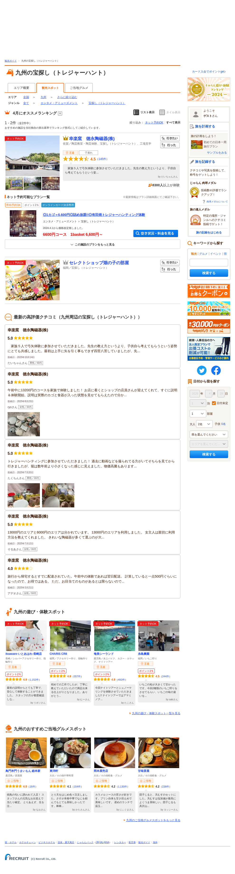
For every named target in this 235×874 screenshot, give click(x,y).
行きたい (170, 138)
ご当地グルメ (79, 88)
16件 (32, 786)
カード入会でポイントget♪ (209, 71)
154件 (77, 786)
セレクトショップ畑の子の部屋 (99, 262)
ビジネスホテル (46, 842)
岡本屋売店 (101, 771)
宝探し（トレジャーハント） (107, 103)
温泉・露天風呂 (66, 842)
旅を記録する (205, 162)
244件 (165, 676)
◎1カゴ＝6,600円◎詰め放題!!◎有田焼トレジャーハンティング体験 (94, 215)
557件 (77, 676)
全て (26, 103)
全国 (26, 97)
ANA (106, 842)
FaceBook (216, 370)
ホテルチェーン (27, 842)
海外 (155, 842)
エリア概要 (21, 88)
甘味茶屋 (143, 771)
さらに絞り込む (67, 97)
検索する (209, 273)
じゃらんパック (85, 842)
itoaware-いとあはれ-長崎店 (23, 654)
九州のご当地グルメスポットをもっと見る (153, 820)
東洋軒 (54, 771)
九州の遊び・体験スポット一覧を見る (156, 713)
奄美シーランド (104, 654)
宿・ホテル (11, 842)
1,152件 (34, 679)
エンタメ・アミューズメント (59, 103)
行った (170, 145)
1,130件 (122, 786)
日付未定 (222, 403)
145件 (102, 159)
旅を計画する (205, 126)
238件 (165, 786)
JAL (101, 842)
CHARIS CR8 (58, 654)
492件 (121, 679)
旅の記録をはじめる (209, 232)
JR (97, 842)
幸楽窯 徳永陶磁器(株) (92, 138)
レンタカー (120, 842)
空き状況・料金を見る (155, 233)
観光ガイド (11, 60)
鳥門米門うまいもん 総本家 (22, 771)
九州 (43, 97)
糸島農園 (143, 654)
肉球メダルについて (217, 201)
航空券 (132, 842)
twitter (202, 370)
